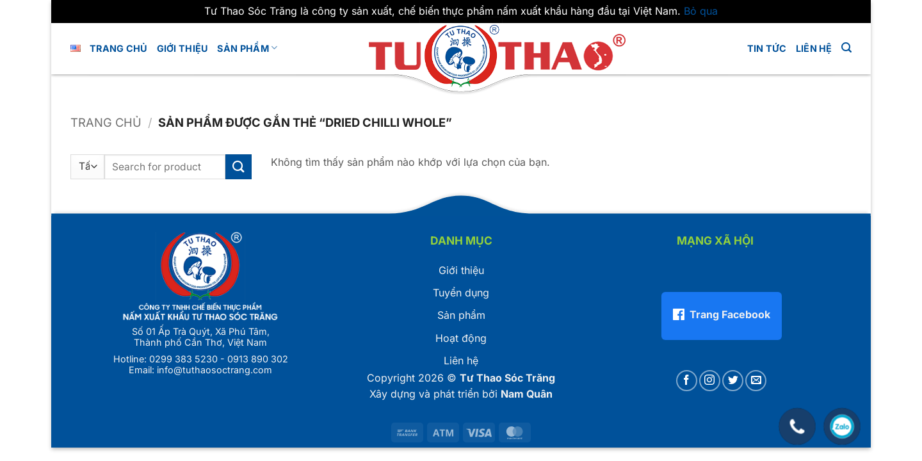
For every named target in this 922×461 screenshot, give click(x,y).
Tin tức (767, 48)
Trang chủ (119, 48)
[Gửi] (238, 166)
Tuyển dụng (461, 292)
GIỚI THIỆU (183, 48)
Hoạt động (461, 338)
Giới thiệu (461, 270)
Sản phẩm (247, 48)
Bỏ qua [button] (701, 10)
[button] (846, 47)
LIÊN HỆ (814, 48)
